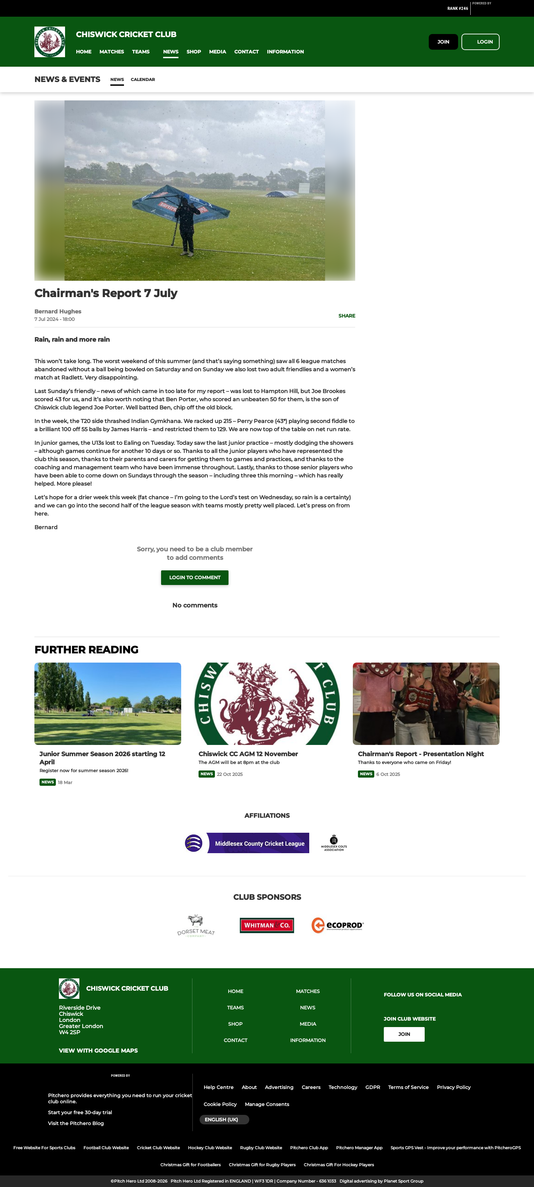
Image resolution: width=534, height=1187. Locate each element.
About (249, 1087)
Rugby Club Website (261, 1147)
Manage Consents (267, 1104)
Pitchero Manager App (359, 1147)
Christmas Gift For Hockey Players (339, 1164)
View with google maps (98, 1050)
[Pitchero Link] (486, 11)
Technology (343, 1087)
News (117, 79)
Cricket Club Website (158, 1147)
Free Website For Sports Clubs (44, 1147)
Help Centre (219, 1087)
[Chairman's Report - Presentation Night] (426, 704)
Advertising (279, 1087)
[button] (83, 52)
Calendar (143, 79)
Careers (311, 1087)
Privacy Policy (454, 1087)
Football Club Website (106, 1147)
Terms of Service (408, 1087)
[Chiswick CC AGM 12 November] (266, 704)
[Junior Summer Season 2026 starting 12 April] (107, 704)
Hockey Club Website (210, 1147)
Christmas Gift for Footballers (190, 1164)
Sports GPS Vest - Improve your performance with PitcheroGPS (456, 1147)
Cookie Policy (220, 1104)
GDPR (372, 1087)
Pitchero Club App (309, 1147)
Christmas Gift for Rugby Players (262, 1164)
